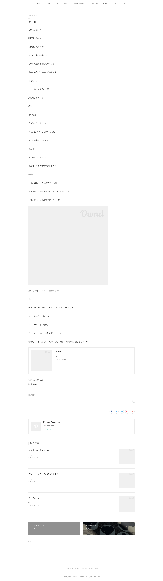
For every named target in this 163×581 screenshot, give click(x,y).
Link (114, 3)
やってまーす (34, 498)
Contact (123, 3)
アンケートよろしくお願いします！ (43, 474)
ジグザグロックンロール (38, 450)
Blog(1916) (31, 395)
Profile (48, 3)
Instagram (94, 3)
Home (38, 3)
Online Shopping (79, 3)
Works (105, 3)
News (66, 3)
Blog (57, 3)
